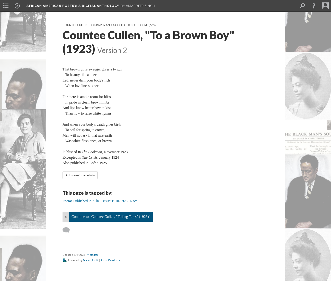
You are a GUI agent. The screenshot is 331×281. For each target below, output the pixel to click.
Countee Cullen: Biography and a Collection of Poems (105, 25)
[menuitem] (5, 5)
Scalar (86, 260)
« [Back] (66, 217)
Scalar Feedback (110, 260)
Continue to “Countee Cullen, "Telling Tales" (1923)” (110, 217)
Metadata (93, 254)
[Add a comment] (68, 230)
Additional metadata (80, 175)
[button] (314, 5)
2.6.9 (94, 260)
